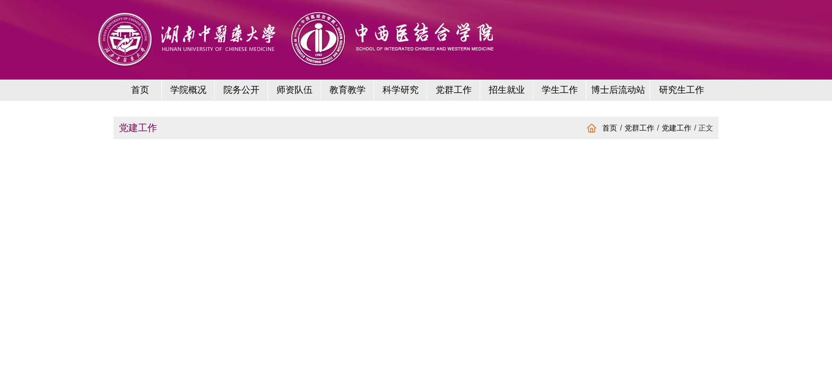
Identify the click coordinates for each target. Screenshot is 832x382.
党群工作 (454, 90)
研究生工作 (681, 90)
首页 (140, 90)
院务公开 (241, 90)
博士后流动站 (618, 90)
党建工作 (676, 128)
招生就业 (507, 90)
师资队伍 (294, 90)
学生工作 (560, 90)
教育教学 (348, 90)
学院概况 (188, 90)
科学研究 (401, 90)
